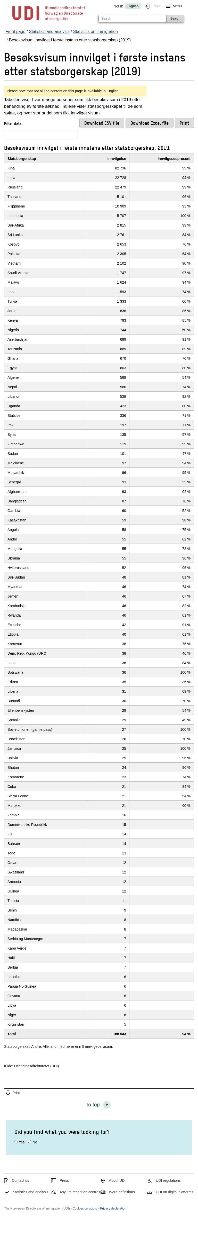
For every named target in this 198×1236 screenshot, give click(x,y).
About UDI (117, 1180)
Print (12, 1093)
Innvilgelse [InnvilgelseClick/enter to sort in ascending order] (117, 159)
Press (64, 1180)
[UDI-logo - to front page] (48, 21)
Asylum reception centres (80, 1192)
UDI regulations (168, 1180)
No (34, 1142)
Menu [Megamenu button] (172, 6)
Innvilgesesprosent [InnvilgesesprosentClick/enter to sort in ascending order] (174, 159)
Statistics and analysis (30, 1192)
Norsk (118, 6)
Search (175, 18)
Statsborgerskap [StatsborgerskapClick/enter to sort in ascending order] (21, 159)
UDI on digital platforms (174, 1192)
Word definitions (122, 1192)
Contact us (20, 1180)
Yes (22, 1142)
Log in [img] (151, 6)
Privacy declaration (113, 1208)
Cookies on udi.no (84, 1208)
